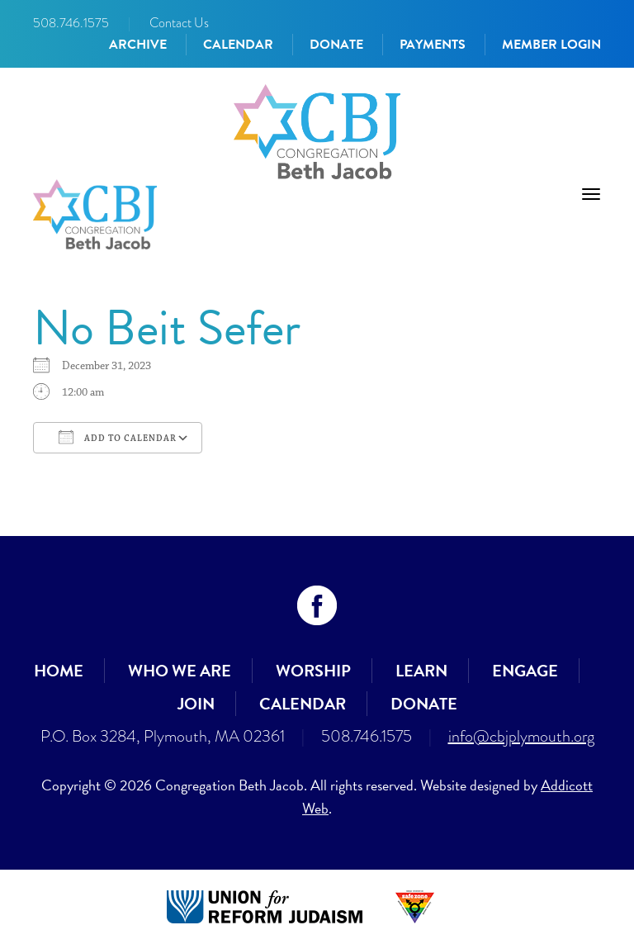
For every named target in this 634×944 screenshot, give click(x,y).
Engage (525, 670)
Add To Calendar (118, 436)
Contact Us (179, 22)
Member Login (551, 45)
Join (196, 703)
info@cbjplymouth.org (521, 736)
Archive (138, 45)
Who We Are (179, 670)
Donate (336, 45)
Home (58, 670)
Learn (421, 670)
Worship (313, 670)
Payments (433, 45)
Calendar (238, 45)
